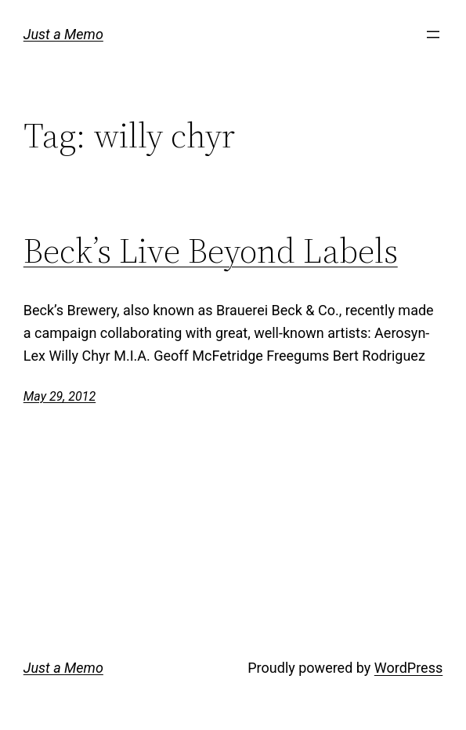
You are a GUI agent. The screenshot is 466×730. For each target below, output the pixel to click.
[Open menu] (433, 34)
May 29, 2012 (59, 396)
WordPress (408, 667)
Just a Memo (63, 34)
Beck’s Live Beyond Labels (210, 251)
